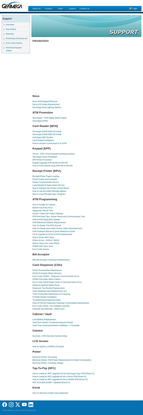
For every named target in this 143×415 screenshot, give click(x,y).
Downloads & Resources (17, 38)
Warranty (10, 34)
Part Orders (11, 29)
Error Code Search (14, 43)
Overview (10, 24)
